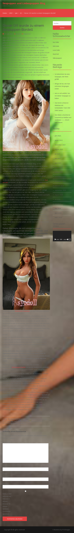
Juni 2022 (58, 136)
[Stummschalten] (68, 239)
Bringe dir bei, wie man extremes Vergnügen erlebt (62, 86)
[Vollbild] (70, 239)
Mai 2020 (58, 208)
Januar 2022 (59, 140)
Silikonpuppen (57, 58)
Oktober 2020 (59, 186)
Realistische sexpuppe (22, 311)
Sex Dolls (56, 42)
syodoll (18, 34)
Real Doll (56, 54)
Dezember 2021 (60, 145)
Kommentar (7, 442)
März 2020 (58, 217)
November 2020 (60, 181)
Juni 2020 (58, 204)
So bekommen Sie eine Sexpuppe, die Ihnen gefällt (62, 76)
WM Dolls (56, 46)
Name (5, 466)
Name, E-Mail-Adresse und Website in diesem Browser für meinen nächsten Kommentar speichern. (7, 504)
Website (5, 484)
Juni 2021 (58, 158)
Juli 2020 (57, 199)
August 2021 (59, 149)
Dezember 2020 (60, 177)
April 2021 (58, 163)
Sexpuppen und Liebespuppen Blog (24, 3)
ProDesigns (66, 530)
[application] (62, 236)
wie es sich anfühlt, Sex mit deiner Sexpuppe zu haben (62, 95)
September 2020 (60, 190)
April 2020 (58, 213)
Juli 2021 (57, 154)
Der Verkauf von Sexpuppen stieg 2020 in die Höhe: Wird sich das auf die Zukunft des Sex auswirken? (25, 420)
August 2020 (59, 195)
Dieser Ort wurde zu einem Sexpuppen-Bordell (23, 27)
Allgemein (27, 34)
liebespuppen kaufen (19, 367)
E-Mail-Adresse (6, 475)
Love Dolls (56, 50)
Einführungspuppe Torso (13, 423)
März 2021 (58, 167)
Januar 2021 (59, 172)
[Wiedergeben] (55, 239)
